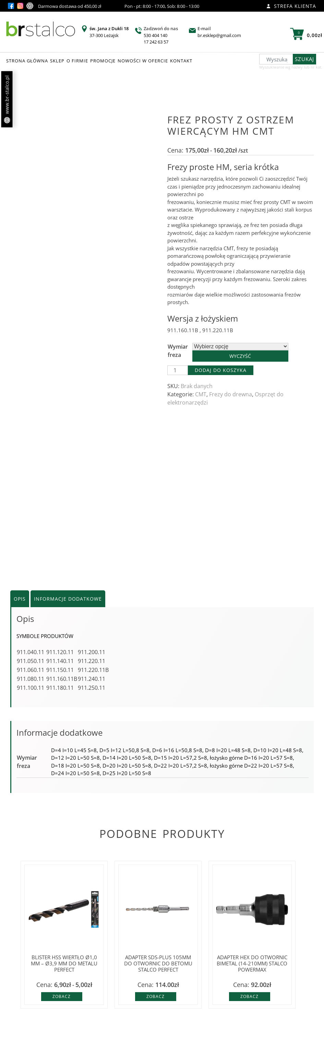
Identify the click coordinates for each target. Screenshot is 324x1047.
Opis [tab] (20, 598)
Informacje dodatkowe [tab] (68, 598)
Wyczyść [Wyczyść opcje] (240, 356)
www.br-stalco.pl (7, 99)
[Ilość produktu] (177, 370)
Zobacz (61, 996)
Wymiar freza (178, 351)
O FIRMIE (77, 61)
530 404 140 (155, 35)
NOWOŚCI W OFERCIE (143, 61)
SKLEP (57, 61)
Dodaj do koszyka (221, 370)
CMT (200, 394)
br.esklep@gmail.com (219, 35)
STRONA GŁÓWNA (27, 61)
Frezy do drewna (230, 394)
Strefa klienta (291, 6)
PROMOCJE (103, 61)
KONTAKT (181, 61)
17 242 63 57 (156, 42)
